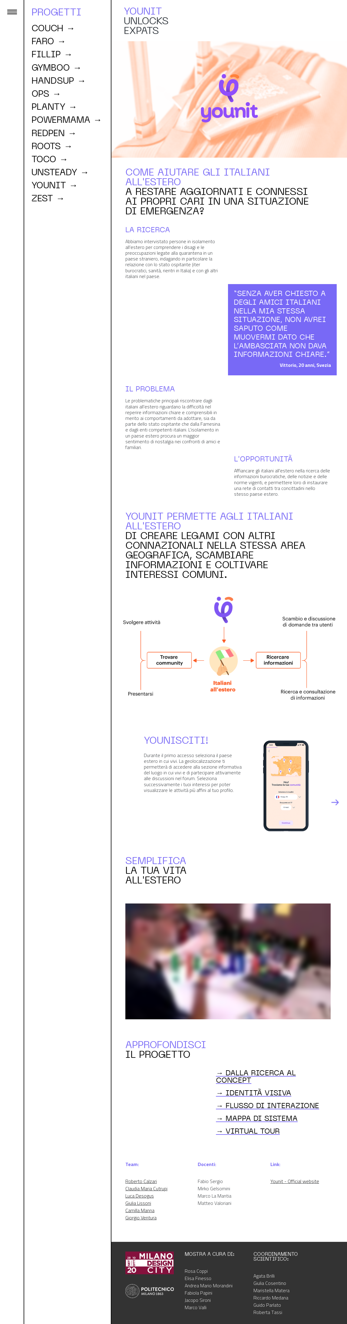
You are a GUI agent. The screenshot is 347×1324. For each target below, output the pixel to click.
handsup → (58, 80)
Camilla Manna (139, 1210)
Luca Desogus (139, 1195)
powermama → (66, 119)
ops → (46, 93)
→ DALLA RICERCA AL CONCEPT (256, 1076)
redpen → (54, 133)
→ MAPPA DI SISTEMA (257, 1118)
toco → (49, 159)
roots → (52, 146)
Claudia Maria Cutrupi (146, 1188)
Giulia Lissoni (138, 1203)
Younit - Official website (294, 1181)
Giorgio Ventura (141, 1217)
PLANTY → (54, 106)
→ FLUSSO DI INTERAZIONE (267, 1105)
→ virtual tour (248, 1130)
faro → (48, 41)
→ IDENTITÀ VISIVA (253, 1092)
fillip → (52, 54)
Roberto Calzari (141, 1181)
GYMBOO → (56, 67)
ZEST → (48, 198)
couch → (53, 28)
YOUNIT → (54, 185)
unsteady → (60, 172)
